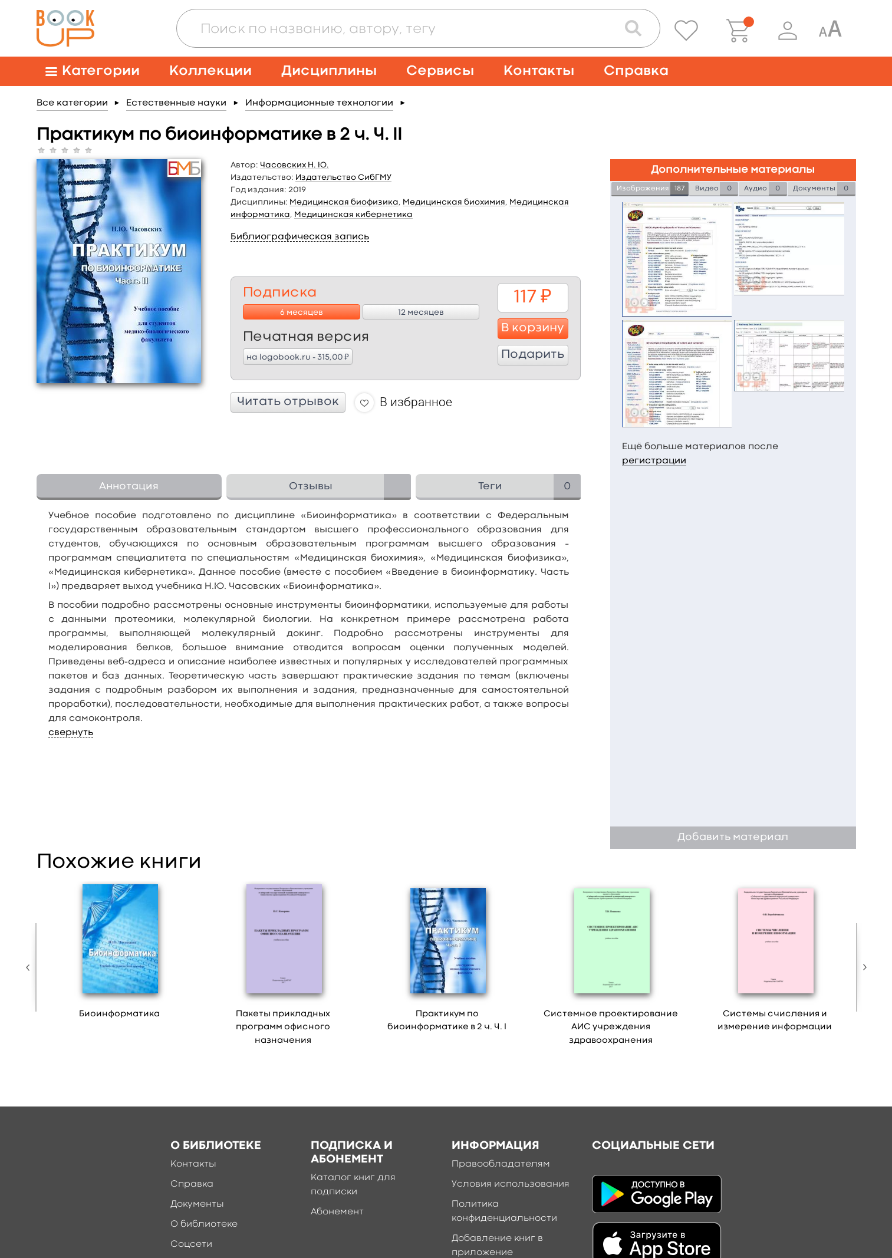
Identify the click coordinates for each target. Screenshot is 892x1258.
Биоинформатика (119, 1014)
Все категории (72, 103)
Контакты (538, 71)
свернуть (70, 733)
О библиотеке (204, 1224)
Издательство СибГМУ (343, 177)
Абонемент (337, 1212)
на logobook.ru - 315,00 (297, 356)
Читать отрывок (288, 402)
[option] (120, 954)
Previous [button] (31, 967)
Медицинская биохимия (454, 202)
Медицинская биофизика (344, 202)
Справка (636, 71)
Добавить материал (732, 837)
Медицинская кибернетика (353, 214)
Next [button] (862, 967)
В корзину (532, 328)
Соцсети (191, 1244)
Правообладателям (501, 1164)
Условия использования (511, 1184)
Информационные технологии (319, 103)
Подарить (532, 355)
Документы (197, 1204)
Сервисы (440, 71)
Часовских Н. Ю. (294, 165)
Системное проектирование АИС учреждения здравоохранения (611, 1027)
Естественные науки (176, 103)
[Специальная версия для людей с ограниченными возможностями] (830, 30)
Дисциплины (329, 71)
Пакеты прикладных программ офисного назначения (283, 1027)
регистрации (654, 461)
